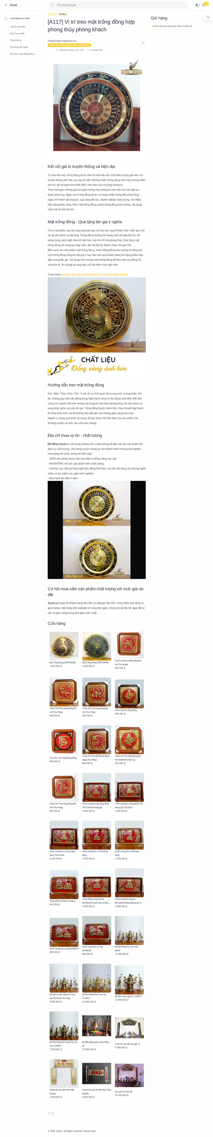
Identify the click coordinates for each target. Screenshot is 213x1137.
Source (87, 1131)
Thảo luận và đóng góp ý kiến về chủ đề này (69, 45)
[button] (197, 5)
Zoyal (13, 5)
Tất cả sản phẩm (18, 26)
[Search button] (52, 5)
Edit (93, 1131)
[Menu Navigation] (6, 5)
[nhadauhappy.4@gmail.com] (62, 41)
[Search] (118, 5)
